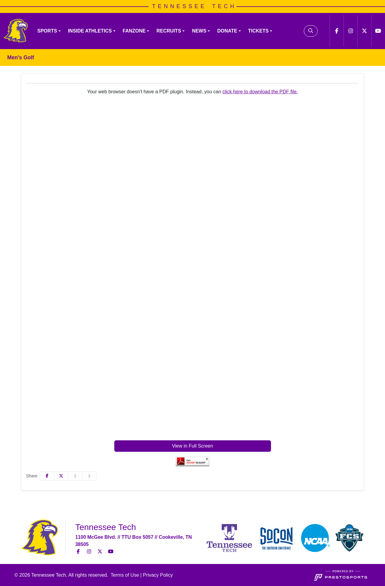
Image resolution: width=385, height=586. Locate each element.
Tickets (258, 30)
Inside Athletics (90, 30)
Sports (47, 30)
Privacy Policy (158, 575)
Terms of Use (125, 575)
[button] (49, 31)
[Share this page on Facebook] (47, 476)
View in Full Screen (192, 445)
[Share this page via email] (75, 476)
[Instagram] (350, 31)
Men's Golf (20, 57)
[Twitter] (364, 31)
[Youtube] (378, 31)
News (199, 30)
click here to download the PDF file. (260, 91)
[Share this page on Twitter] (61, 476)
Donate (227, 30)
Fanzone (134, 30)
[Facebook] (336, 31)
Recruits (168, 30)
